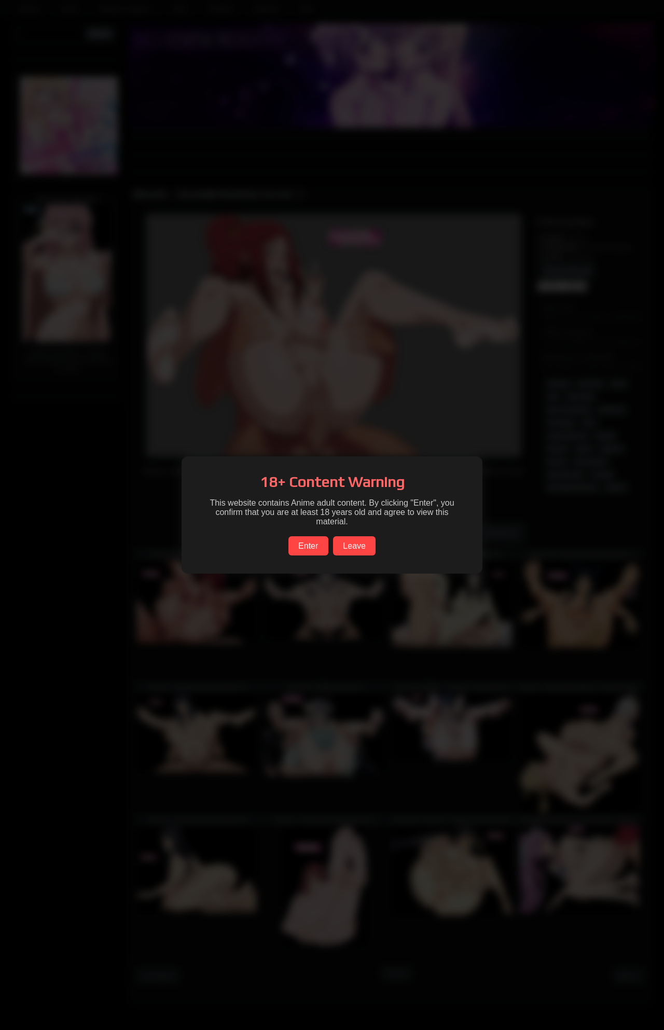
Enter (308, 545)
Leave (354, 545)
